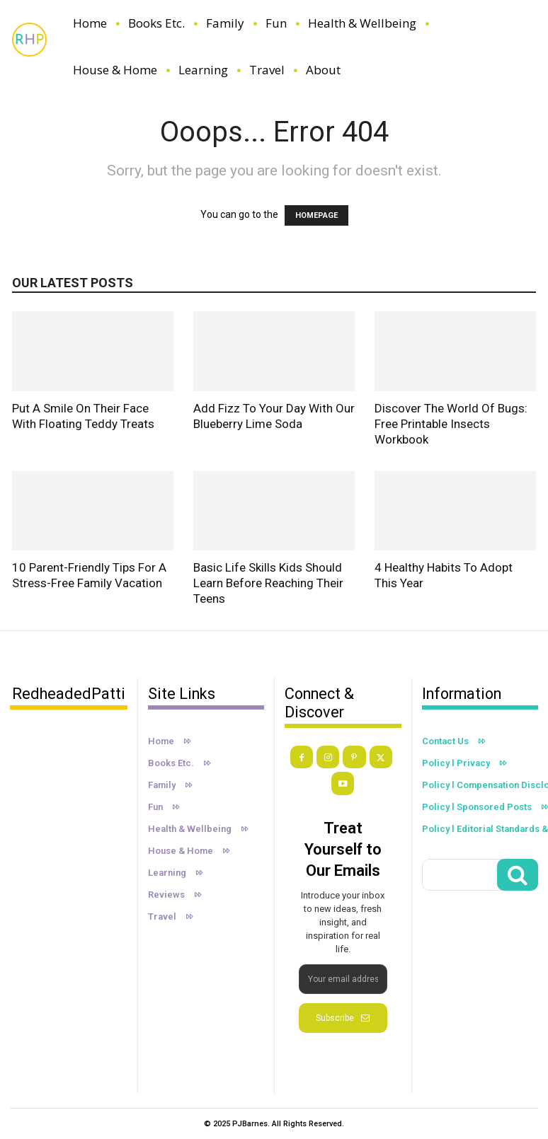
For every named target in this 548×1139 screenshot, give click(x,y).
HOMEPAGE (316, 215)
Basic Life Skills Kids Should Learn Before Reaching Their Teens (268, 583)
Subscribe (343, 1017)
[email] (343, 978)
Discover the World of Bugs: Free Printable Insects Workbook (451, 423)
